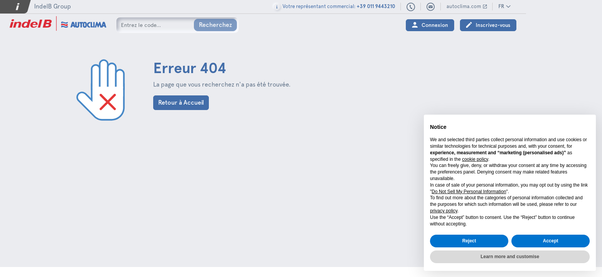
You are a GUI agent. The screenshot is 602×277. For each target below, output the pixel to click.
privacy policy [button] (443, 211)
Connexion (511, 25)
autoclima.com (540, 6)
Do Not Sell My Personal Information (469, 191)
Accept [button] (550, 241)
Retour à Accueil (181, 102)
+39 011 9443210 (487, 7)
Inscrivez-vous (569, 25)
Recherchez (215, 24)
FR (577, 6)
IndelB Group (52, 6)
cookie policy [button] (475, 159)
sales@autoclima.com (507, 7)
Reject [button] (469, 241)
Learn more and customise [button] (510, 256)
